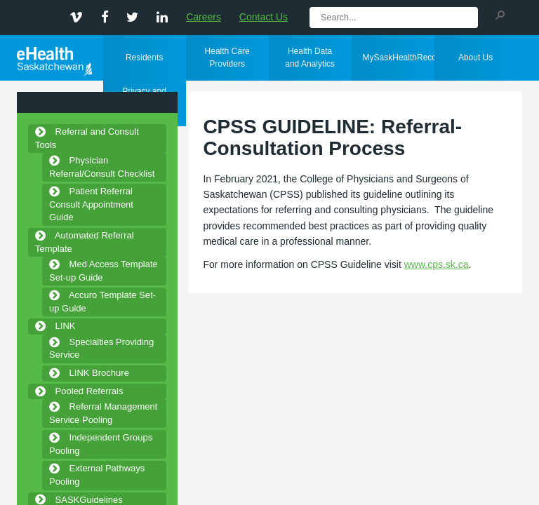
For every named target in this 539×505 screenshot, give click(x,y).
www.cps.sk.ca (436, 264)
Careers (203, 16)
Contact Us (263, 16)
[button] (500, 14)
